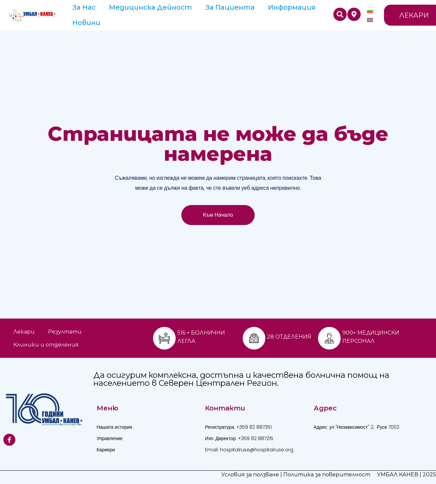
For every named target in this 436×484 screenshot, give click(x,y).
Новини (86, 23)
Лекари (24, 332)
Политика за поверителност (326, 474)
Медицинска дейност (150, 7)
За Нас (84, 7)
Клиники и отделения (46, 345)
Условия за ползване (250, 474)
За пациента (230, 7)
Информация (291, 7)
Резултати (65, 332)
